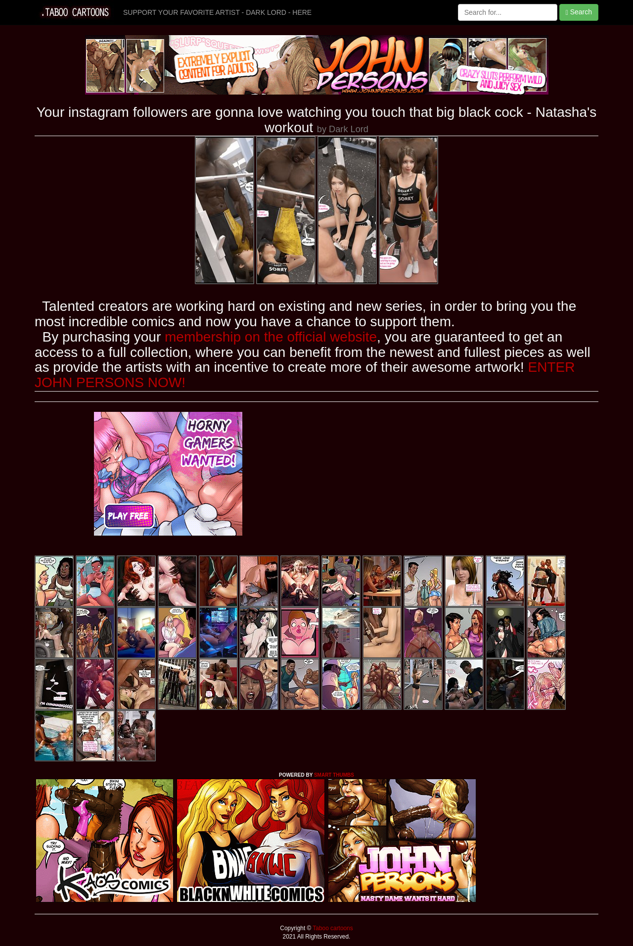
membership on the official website (271, 337)
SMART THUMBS (334, 775)
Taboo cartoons (332, 928)
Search (579, 12)
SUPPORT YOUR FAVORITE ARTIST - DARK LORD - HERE (217, 12)
